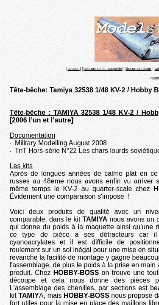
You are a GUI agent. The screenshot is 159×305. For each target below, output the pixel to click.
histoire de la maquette (103, 68)
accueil (74, 68)
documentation (138, 68)
